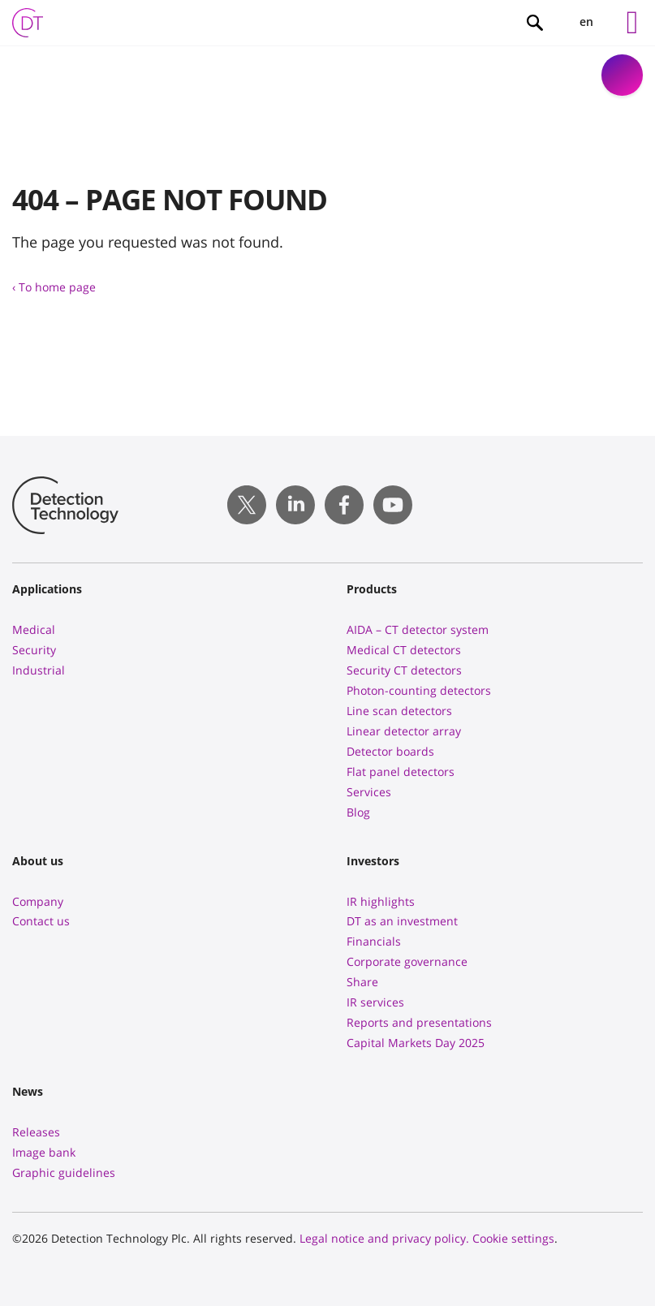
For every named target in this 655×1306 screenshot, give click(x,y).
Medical (33, 629)
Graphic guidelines (63, 1172)
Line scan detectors (399, 710)
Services (369, 792)
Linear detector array (404, 731)
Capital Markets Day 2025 (416, 1042)
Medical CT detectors (404, 649)
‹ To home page (54, 287)
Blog (358, 812)
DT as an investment (402, 921)
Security (34, 649)
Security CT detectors (404, 670)
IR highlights (381, 901)
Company (37, 901)
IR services (375, 1002)
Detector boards (390, 751)
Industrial (38, 670)
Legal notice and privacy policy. (384, 1238)
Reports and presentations (419, 1022)
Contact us (41, 921)
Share (362, 981)
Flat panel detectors (401, 771)
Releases (36, 1132)
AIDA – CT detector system (418, 629)
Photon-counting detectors (419, 690)
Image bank (43, 1152)
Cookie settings (513, 1238)
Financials (374, 941)
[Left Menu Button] (632, 22)
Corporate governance (407, 961)
